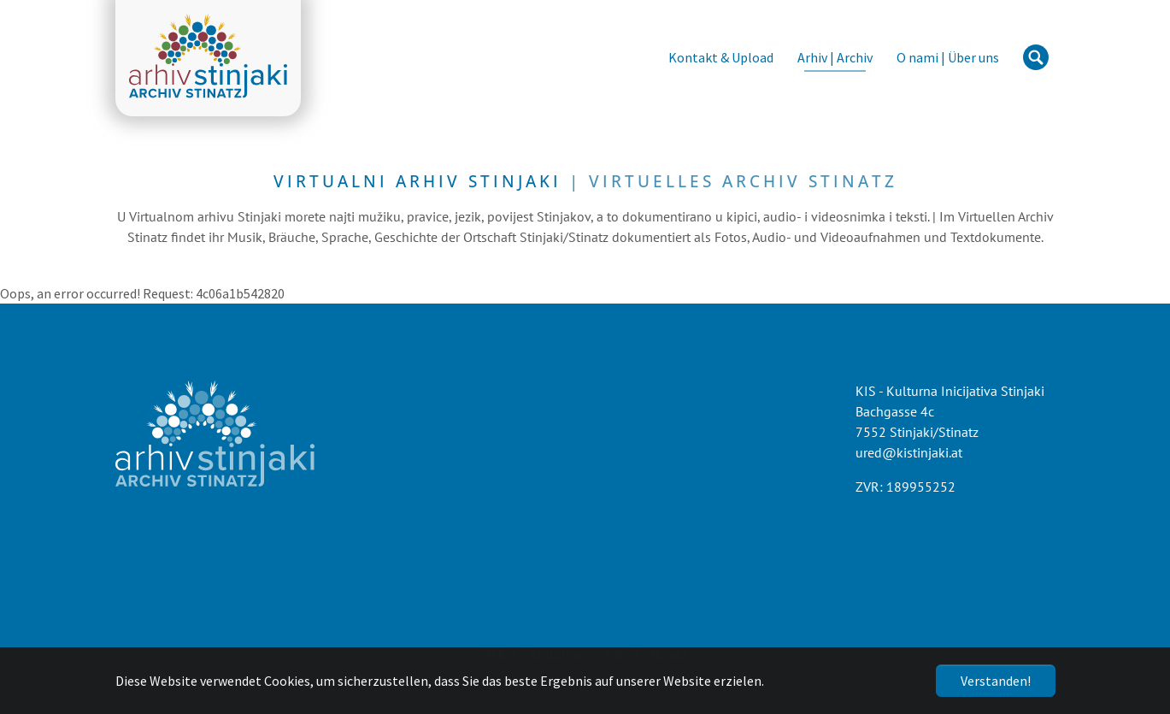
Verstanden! (996, 680)
